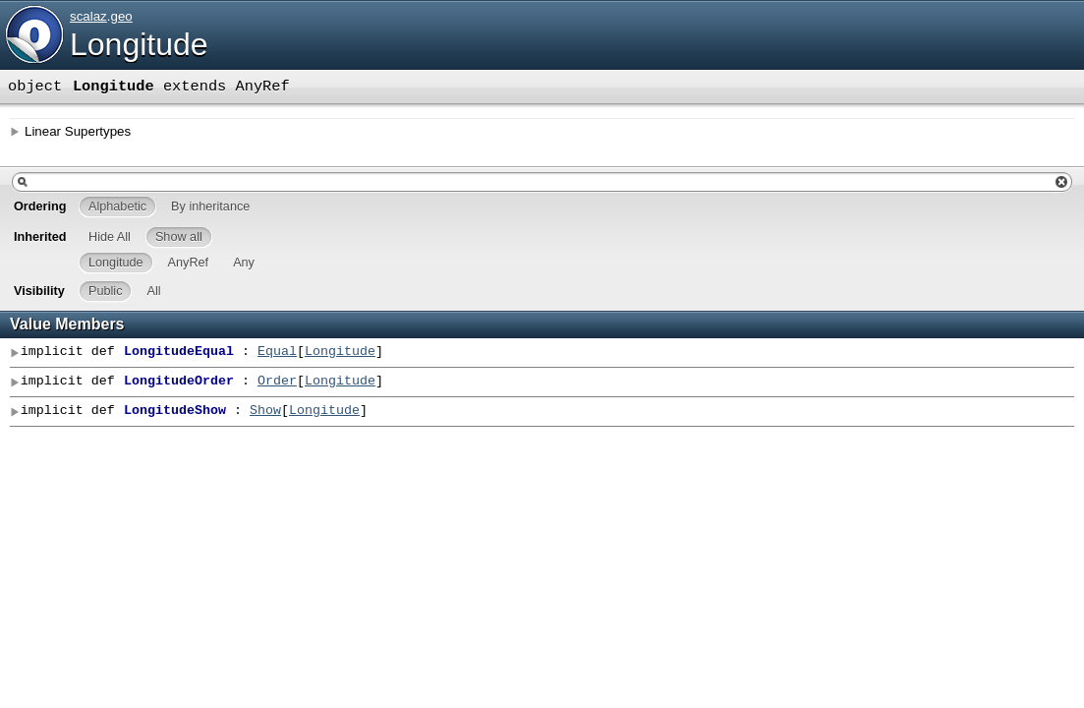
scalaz (88, 16)
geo (121, 16)
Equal (277, 352)
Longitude (139, 44)
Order (277, 381)
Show (265, 411)
